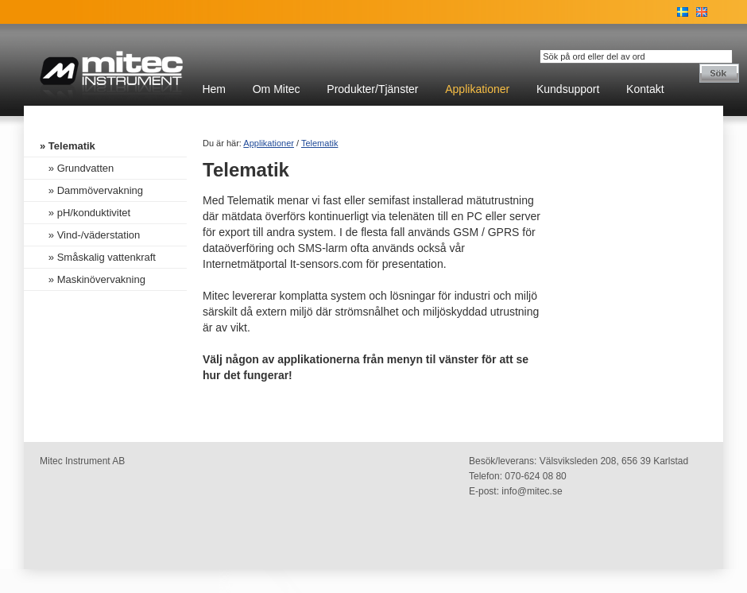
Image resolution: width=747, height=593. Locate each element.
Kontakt (645, 89)
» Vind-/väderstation (90, 235)
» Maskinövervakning (92, 279)
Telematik (319, 143)
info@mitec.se (531, 491)
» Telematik (67, 146)
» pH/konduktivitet (85, 213)
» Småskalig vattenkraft (98, 257)
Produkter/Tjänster (372, 89)
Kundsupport (567, 89)
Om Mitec (276, 89)
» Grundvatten (77, 168)
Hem (214, 89)
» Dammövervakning (91, 190)
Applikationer (477, 89)
